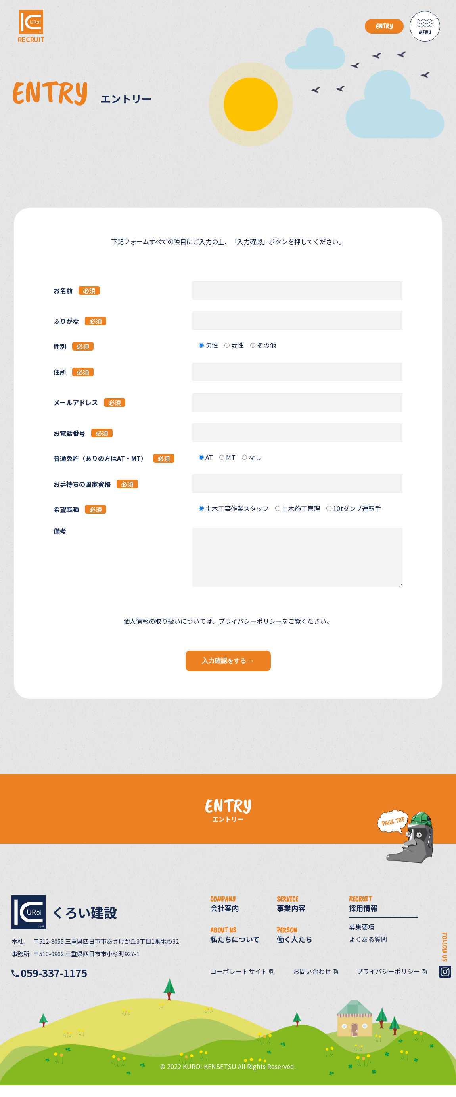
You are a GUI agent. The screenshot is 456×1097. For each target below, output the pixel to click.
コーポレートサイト (238, 983)
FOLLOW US (445, 967)
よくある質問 (368, 951)
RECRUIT (31, 36)
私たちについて (235, 950)
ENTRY (384, 26)
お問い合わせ (312, 983)
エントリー (228, 830)
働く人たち (294, 950)
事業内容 (291, 919)
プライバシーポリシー (250, 633)
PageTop (386, 880)
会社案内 (224, 919)
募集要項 (361, 939)
